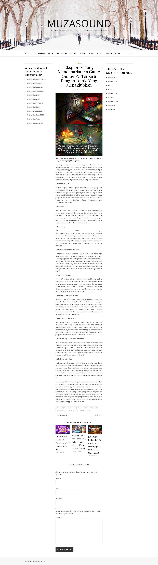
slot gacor (111, 77)
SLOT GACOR (61, 53)
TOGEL (99, 53)
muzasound (63, 415)
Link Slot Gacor (38, 111)
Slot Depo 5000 (38, 115)
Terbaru (81, 410)
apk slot (111, 97)
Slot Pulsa (36, 119)
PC (75, 410)
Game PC (79, 63)
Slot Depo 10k (38, 87)
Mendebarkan (61, 410)
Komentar (59, 517)
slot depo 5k (112, 81)
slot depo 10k (113, 101)
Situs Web (59, 498)
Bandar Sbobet (38, 91)
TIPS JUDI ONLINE (113, 53)
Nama (58, 478)
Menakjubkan (94, 408)
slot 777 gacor (38, 103)
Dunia (69, 408)
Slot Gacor (36, 107)
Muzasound (79, 23)
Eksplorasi (77, 408)
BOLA (91, 53)
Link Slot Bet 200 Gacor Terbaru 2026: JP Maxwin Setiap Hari (63, 443)
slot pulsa (111, 109)
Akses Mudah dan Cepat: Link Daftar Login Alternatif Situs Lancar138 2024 (79, 442)
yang (88, 410)
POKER (82, 53)
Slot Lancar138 (38, 123)
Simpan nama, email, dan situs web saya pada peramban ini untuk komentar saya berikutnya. (78, 512)
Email (58, 488)
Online (70, 410)
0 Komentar (98, 415)
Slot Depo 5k (37, 83)
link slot (110, 85)
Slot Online (36, 95)
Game (85, 408)
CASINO (73, 53)
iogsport (111, 89)
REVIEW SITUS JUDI (45, 53)
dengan (63, 408)
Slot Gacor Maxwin (39, 79)
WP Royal (42, 561)
